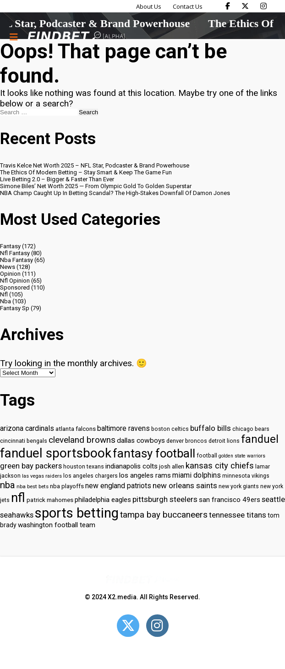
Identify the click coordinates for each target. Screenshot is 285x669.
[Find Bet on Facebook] (227, 6)
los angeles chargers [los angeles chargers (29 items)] (90, 476)
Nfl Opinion (15, 280)
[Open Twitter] (128, 625)
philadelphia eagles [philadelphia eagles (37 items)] (103, 500)
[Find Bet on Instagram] (263, 6)
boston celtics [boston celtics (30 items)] (170, 428)
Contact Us (188, 6)
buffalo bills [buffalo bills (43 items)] (210, 428)
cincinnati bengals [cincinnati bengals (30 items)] (23, 440)
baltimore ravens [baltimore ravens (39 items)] (123, 428)
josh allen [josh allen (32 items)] (171, 466)
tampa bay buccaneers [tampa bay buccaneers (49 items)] (164, 515)
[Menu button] (13, 36)
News (7, 266)
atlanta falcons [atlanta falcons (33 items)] (75, 428)
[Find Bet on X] (245, 6)
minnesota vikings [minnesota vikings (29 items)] (245, 476)
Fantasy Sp (14, 308)
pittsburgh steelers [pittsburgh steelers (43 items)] (164, 499)
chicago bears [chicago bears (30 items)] (250, 428)
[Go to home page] (76, 37)
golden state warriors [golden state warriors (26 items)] (242, 456)
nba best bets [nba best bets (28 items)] (32, 486)
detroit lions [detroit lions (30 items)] (224, 440)
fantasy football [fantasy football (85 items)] (154, 453)
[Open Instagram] (157, 625)
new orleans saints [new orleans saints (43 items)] (185, 485)
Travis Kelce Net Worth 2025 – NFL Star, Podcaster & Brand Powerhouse (94, 165)
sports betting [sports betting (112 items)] (77, 513)
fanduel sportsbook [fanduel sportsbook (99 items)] (55, 453)
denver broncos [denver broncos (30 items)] (186, 440)
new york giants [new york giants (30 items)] (239, 486)
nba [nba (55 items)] (7, 485)
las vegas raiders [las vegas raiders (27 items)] (42, 476)
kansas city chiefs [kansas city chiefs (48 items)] (220, 466)
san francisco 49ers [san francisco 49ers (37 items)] (229, 500)
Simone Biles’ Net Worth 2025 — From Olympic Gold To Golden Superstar (96, 186)
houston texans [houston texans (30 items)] (83, 466)
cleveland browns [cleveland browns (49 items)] (82, 440)
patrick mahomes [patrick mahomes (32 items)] (50, 499)
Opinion (10, 273)
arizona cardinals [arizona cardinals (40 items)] (27, 428)
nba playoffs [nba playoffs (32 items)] (67, 486)
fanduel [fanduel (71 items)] (260, 439)
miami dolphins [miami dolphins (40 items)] (196, 475)
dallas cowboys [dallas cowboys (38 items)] (141, 440)
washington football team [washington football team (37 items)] (56, 525)
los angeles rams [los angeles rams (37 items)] (145, 475)
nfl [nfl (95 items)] (18, 498)
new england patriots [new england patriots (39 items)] (118, 485)
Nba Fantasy (16, 259)
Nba (5, 301)
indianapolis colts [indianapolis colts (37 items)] (131, 466)
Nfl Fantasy (15, 253)
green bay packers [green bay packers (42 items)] (31, 466)
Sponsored (15, 287)
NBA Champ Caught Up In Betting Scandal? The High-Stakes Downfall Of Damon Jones (115, 193)
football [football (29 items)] (207, 455)
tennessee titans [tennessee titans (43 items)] (237, 514)
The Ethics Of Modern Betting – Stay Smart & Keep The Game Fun (86, 172)
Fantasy (10, 246)
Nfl (4, 294)
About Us (148, 6)
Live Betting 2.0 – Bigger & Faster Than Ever (57, 179)
